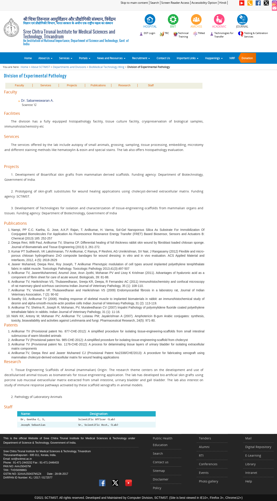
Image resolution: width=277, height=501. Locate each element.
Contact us (160, 462)
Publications (98, 85)
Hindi (222, 3)
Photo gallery (208, 481)
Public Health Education (162, 441)
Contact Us (163, 58)
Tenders (205, 438)
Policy (157, 488)
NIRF (232, 58)
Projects (72, 85)
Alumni (204, 447)
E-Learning (253, 455)
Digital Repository (258, 447)
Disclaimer (160, 479)
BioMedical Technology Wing (106, 67)
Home (28, 58)
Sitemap (159, 471)
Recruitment (141, 58)
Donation (247, 58)
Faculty (19, 85)
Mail (248, 438)
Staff (151, 85)
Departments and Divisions (69, 67)
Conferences (208, 464)
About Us (45, 58)
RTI (201, 455)
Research (124, 85)
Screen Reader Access (175, 3)
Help (248, 481)
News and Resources (111, 58)
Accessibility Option (204, 3)
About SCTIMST (40, 67)
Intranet (251, 473)
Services (65, 58)
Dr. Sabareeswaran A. (36, 100)
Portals (84, 58)
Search (154, 3)
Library (250, 464)
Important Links (187, 58)
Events (204, 473)
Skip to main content (134, 3)
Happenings (214, 58)
